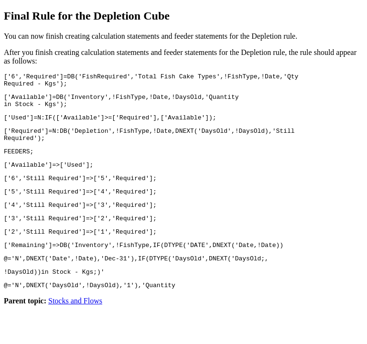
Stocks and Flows (75, 326)
